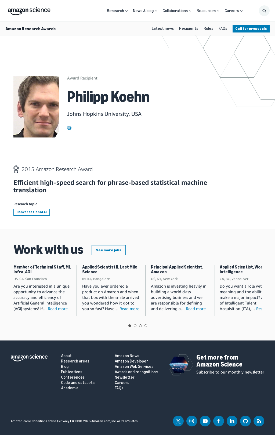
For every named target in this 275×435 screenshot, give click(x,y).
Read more (58, 308)
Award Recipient (82, 77)
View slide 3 (140, 325)
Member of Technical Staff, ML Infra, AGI (42, 269)
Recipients (188, 28)
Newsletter (125, 377)
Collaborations (175, 10)
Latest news (163, 28)
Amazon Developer (131, 361)
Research (115, 10)
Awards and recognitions (136, 372)
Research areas (75, 361)
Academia (69, 388)
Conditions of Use (44, 421)
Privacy (64, 421)
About (66, 356)
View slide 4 (145, 325)
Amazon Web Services (134, 367)
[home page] (29, 10)
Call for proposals (251, 28)
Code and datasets (78, 383)
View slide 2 (135, 325)
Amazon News (127, 356)
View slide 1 (129, 325)
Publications (71, 372)
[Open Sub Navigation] (126, 11)
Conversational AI (31, 212)
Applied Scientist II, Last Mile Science (109, 269)
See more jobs (108, 250)
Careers (232, 10)
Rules (208, 28)
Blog (64, 367)
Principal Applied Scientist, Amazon (177, 269)
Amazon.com (20, 421)
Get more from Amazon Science (219, 360)
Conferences (73, 377)
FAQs (223, 28)
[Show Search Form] (264, 10)
